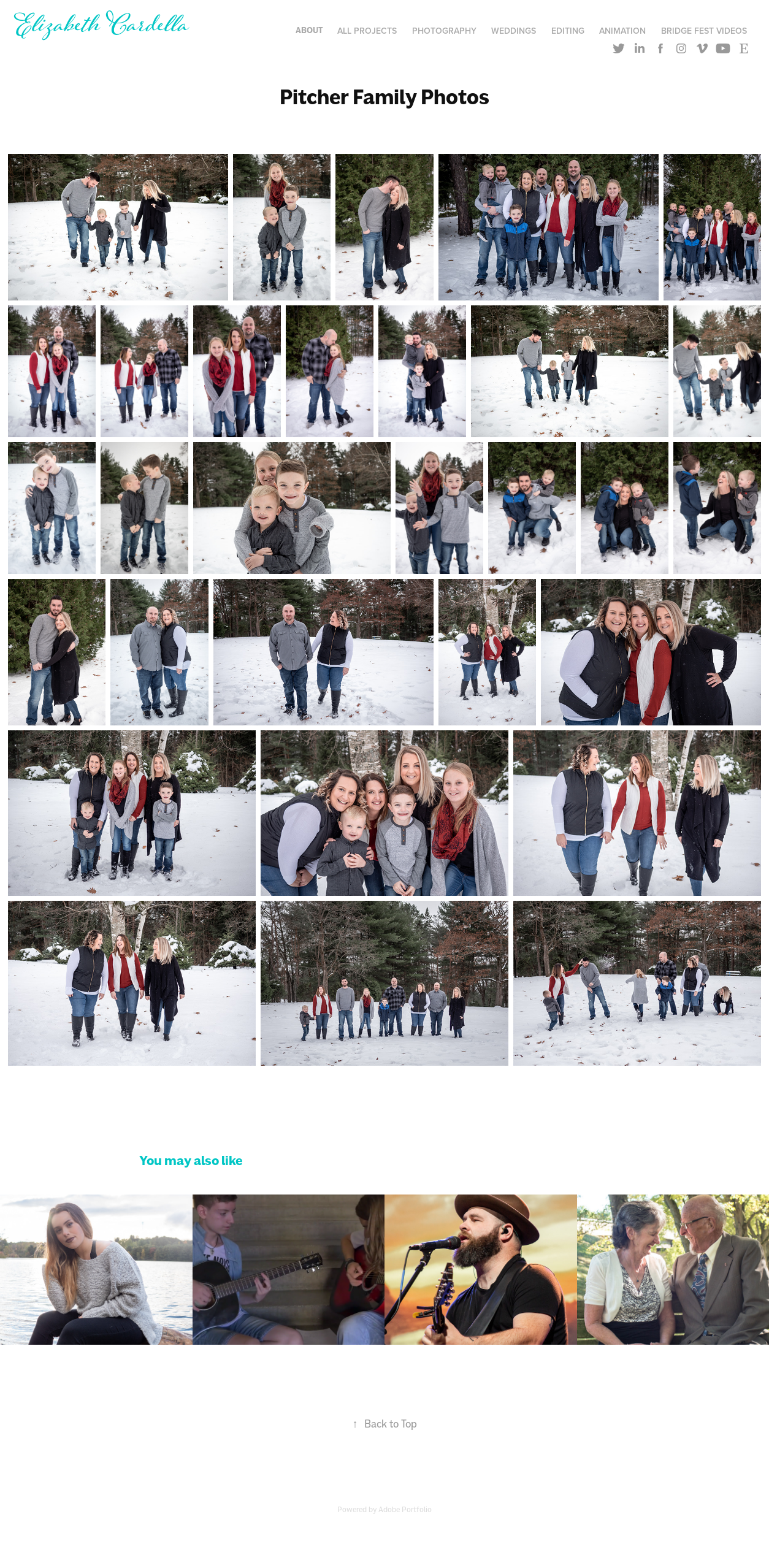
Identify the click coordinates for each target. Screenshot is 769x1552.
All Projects (367, 31)
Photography (444, 31)
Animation (622, 31)
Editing (567, 31)
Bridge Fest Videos (704, 31)
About (309, 30)
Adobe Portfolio (405, 1509)
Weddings (513, 31)
